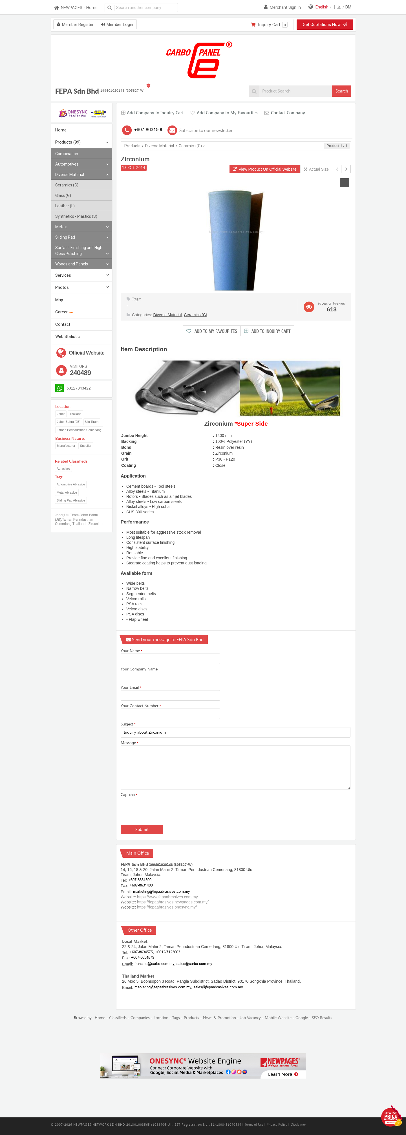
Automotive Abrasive (71, 484)
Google (301, 1017)
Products (132, 146)
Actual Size (316, 169)
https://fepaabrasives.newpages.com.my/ (173, 902)
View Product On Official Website (265, 169)
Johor (61, 413)
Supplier (85, 445)
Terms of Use (254, 1125)
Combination (66, 153)
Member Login (117, 24)
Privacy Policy (277, 1125)
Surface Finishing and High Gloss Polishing (82, 251)
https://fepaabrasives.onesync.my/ (167, 907)
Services (63, 275)
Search (342, 91)
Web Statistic (67, 336)
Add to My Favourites (215, 331)
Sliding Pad (82, 237)
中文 (337, 7)
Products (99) (82, 143)
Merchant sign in (282, 7)
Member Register (75, 24)
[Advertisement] (203, 1037)
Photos (62, 287)
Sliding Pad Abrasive (71, 500)
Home (61, 130)
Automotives (82, 164)
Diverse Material (82, 175)
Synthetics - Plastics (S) (76, 216)
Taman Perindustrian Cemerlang (79, 430)
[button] (344, 182)
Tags (176, 1017)
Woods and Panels (82, 264)
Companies (140, 1017)
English (321, 7)
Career (64, 311)
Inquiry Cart (269, 25)
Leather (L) (65, 206)
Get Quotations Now (325, 24)
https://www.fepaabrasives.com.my (167, 897)
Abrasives (63, 468)
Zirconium (135, 158)
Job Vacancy (250, 1017)
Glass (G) (63, 195)
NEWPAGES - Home (76, 8)
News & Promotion (219, 1017)
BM (348, 7)
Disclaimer (298, 1125)
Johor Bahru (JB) (68, 421)
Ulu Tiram (91, 421)
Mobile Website (278, 1017)
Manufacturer (66, 445)
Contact (62, 324)
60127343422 (79, 388)
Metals (82, 227)
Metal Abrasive (67, 492)
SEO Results (322, 1017)
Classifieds (118, 1017)
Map (59, 299)
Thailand (75, 413)
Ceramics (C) (66, 185)
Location (161, 1017)
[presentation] (163, 810)
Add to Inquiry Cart (270, 331)
